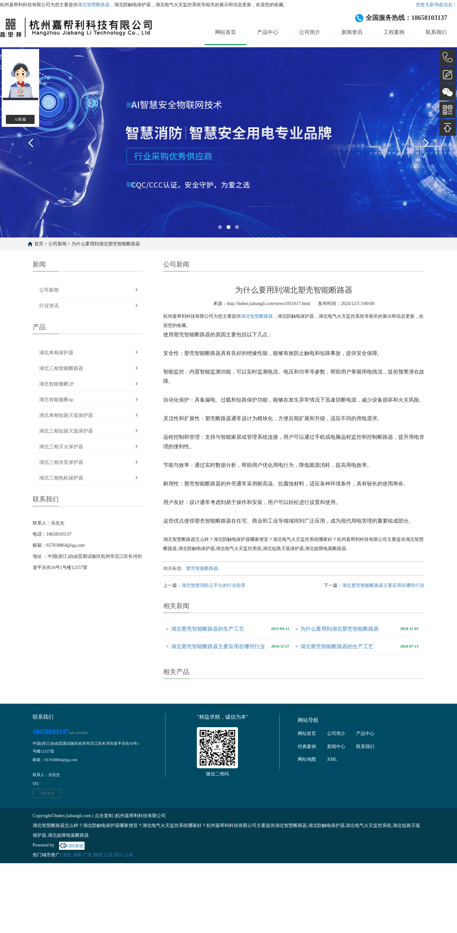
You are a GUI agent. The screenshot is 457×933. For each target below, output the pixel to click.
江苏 (108, 854)
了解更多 (47, 793)
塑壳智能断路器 (202, 568)
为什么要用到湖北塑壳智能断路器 (105, 243)
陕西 (97, 854)
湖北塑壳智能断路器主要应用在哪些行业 (383, 585)
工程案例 (394, 32)
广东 (87, 854)
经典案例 (307, 746)
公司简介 (309, 32)
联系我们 (436, 32)
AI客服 (20, 119)
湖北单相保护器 (56, 352)
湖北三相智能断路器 (61, 368)
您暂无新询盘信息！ (436, 4)
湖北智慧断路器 (94, 4)
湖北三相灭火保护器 (61, 446)
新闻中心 (336, 746)
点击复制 (104, 815)
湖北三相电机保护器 (61, 478)
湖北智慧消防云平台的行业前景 (213, 585)
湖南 (77, 854)
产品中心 (267, 32)
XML (332, 759)
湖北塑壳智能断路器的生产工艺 (207, 629)
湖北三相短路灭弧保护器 (66, 431)
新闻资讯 (351, 32)
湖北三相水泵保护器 (61, 462)
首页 (38, 243)
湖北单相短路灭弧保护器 (66, 415)
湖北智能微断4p (56, 399)
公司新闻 (57, 243)
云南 (128, 854)
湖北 (66, 854)
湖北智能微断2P (56, 384)
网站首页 (225, 32)
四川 (118, 854)
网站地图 (307, 759)
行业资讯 (49, 305)
